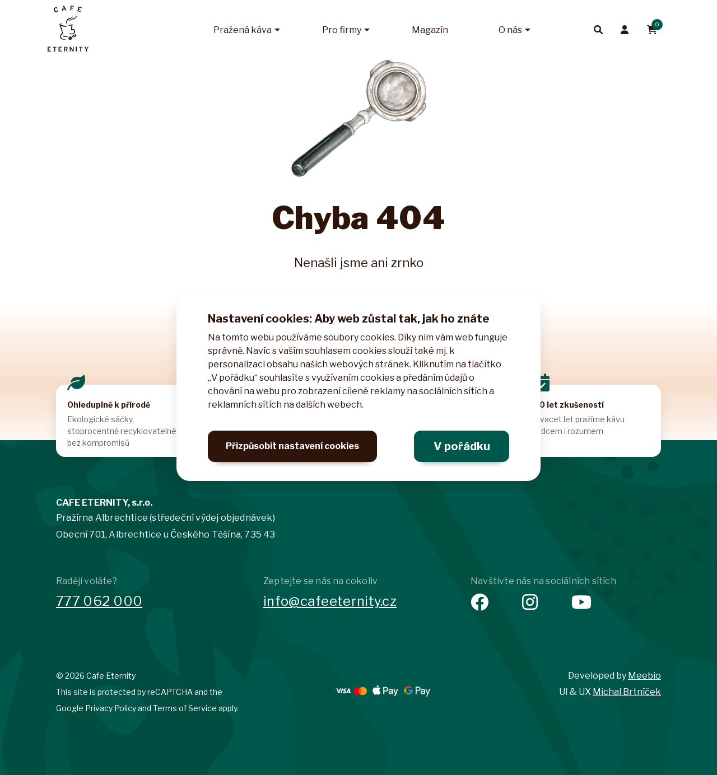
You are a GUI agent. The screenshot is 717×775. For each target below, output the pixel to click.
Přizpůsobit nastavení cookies (292, 446)
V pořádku (462, 446)
